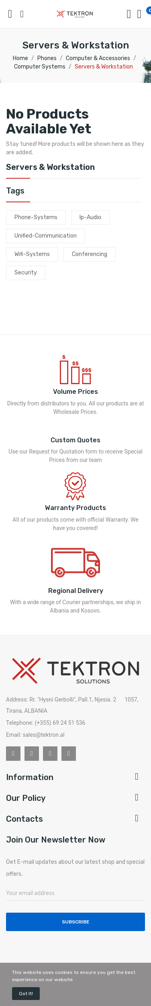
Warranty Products (75, 508)
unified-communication (45, 235)
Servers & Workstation (50, 167)
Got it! (26, 993)
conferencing (89, 254)
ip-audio (90, 217)
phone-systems (35, 217)
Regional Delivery (75, 591)
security (25, 272)
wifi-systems (32, 254)
